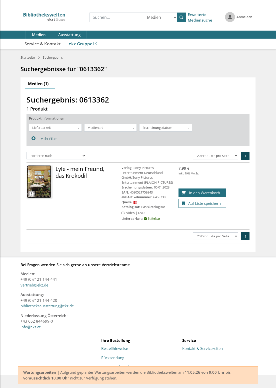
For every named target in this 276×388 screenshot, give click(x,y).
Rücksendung (112, 358)
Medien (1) (38, 83)
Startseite (27, 57)
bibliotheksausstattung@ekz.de (47, 305)
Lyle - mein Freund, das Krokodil (80, 172)
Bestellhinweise (114, 348)
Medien (39, 34)
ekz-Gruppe (83, 44)
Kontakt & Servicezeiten (202, 348)
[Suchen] (181, 17)
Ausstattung (69, 34)
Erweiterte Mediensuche (200, 17)
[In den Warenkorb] (202, 192)
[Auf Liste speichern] (202, 203)
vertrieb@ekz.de (34, 284)
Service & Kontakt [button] (42, 44)
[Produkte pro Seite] (215, 155)
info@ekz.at (30, 326)
